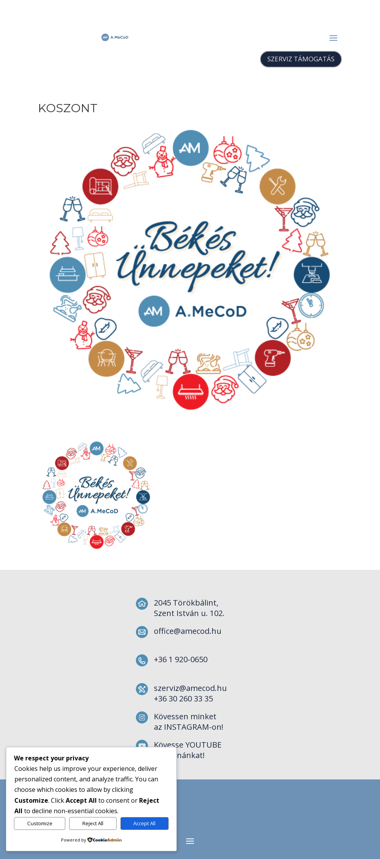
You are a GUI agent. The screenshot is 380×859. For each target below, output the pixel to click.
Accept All (144, 823)
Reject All (92, 823)
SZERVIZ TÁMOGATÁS (301, 58)
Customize (39, 823)
